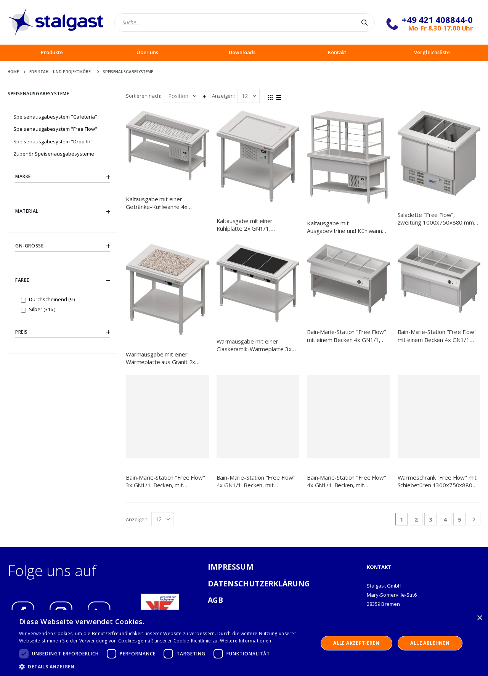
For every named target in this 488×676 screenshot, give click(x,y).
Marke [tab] (62, 177)
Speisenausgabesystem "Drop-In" (53, 141)
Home (13, 71)
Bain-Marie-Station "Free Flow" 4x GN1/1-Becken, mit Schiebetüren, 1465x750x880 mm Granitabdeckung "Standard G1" (256, 481)
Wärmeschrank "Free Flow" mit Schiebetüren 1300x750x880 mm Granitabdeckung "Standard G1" (437, 481)
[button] (164, 666)
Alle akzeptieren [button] (356, 643)
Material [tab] (62, 211)
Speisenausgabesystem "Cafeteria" (55, 116)
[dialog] (244, 643)
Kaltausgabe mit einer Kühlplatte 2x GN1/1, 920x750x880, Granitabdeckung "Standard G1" (252, 225)
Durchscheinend (53, 299)
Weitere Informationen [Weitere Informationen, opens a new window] (245, 640)
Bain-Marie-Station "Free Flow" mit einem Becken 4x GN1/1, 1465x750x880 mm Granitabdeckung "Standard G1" (346, 336)
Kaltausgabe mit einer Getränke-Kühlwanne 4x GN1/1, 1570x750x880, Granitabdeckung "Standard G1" (161, 203)
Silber (43, 309)
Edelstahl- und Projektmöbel (60, 72)
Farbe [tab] (62, 280)
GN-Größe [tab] (62, 246)
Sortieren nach (143, 95)
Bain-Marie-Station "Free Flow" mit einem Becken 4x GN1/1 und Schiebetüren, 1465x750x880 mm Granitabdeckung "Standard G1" (437, 336)
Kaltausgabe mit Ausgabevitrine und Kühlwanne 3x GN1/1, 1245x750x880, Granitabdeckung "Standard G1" (346, 227)
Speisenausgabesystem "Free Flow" (55, 128)
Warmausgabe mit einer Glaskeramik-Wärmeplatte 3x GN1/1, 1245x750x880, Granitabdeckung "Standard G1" (254, 345)
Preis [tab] (62, 332)
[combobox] (244, 22)
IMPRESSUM (231, 567)
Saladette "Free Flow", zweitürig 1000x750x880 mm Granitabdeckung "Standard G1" (436, 218)
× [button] (479, 618)
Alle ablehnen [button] (429, 643)
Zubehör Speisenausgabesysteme (53, 153)
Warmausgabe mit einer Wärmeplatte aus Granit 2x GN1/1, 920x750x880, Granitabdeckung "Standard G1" (161, 358)
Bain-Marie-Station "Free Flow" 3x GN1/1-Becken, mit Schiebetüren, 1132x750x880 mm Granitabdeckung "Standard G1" (165, 481)
